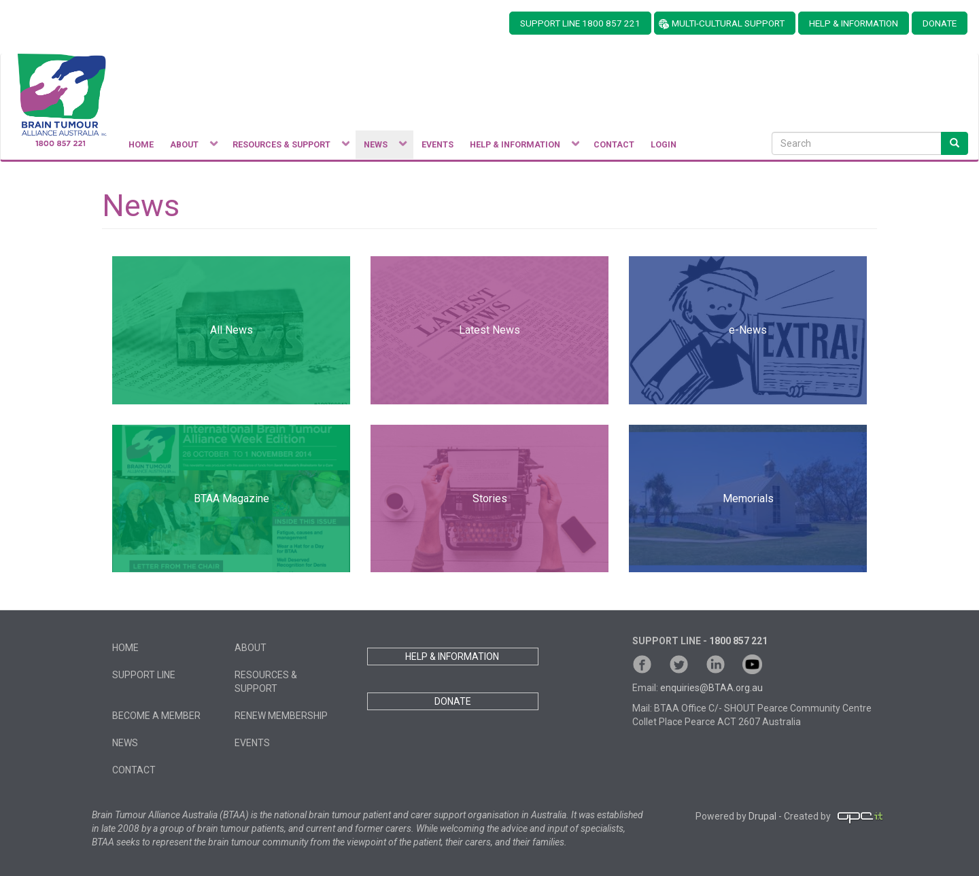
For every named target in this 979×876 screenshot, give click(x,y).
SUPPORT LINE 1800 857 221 (580, 23)
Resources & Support (266, 681)
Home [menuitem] (141, 144)
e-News (748, 329)
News (125, 742)
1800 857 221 (738, 640)
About (251, 647)
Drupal (762, 816)
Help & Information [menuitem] (520, 148)
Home (125, 647)
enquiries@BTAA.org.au (711, 687)
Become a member (156, 715)
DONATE (940, 23)
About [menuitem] (190, 148)
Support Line (143, 674)
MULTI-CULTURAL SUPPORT (728, 23)
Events (252, 742)
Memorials (748, 498)
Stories (490, 498)
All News (231, 329)
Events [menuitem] (437, 144)
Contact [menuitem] (614, 144)
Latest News (489, 329)
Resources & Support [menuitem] (286, 148)
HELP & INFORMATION (853, 23)
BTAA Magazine (231, 498)
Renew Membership (281, 715)
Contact (134, 770)
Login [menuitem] (663, 144)
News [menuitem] (381, 148)
